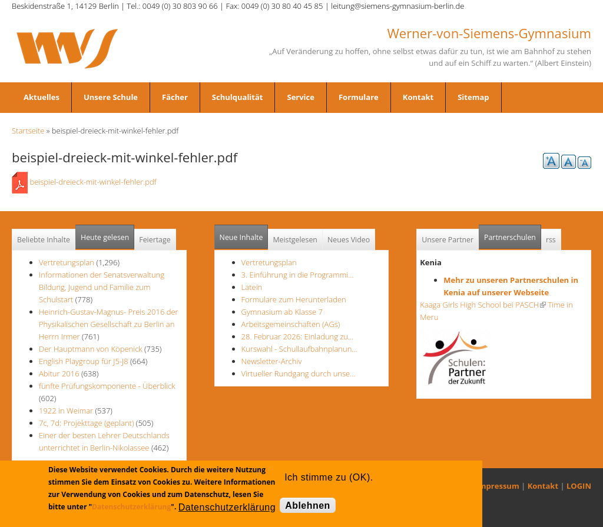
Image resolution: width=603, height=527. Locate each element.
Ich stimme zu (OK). (328, 477)
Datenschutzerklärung (131, 507)
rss (551, 240)
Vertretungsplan (66, 262)
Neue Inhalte (241, 237)
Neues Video (348, 240)
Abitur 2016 (59, 373)
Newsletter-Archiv (271, 361)
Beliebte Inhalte (43, 240)
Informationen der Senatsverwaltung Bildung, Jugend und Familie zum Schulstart (101, 287)
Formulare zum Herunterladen (293, 299)
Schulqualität (237, 97)
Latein (252, 287)
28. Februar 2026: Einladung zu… (297, 336)
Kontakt (418, 97)
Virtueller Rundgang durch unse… (298, 373)
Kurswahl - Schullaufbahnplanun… (299, 348)
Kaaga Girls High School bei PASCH (483, 304)
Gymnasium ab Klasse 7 (282, 311)
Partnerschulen (512, 233)
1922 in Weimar (67, 410)
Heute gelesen (105, 237)
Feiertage (154, 240)
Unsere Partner (447, 240)
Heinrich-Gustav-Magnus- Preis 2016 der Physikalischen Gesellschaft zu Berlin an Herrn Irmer (108, 324)
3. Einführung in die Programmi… (297, 274)
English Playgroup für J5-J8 (83, 361)
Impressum (497, 486)
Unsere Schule (111, 97)
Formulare (359, 97)
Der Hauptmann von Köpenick (91, 348)
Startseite (28, 130)
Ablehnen (307, 506)
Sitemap (473, 97)
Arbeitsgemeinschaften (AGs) (290, 324)
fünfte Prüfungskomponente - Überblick (107, 386)
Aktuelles (41, 97)
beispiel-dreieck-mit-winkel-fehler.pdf (92, 181)
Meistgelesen (295, 240)
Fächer (175, 97)
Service (300, 97)
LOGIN (578, 486)
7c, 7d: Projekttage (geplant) (86, 423)
